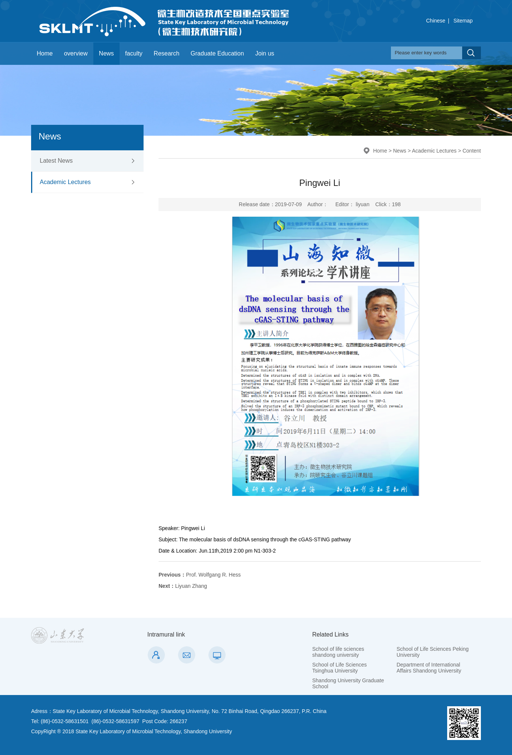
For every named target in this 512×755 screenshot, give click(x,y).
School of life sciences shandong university (338, 652)
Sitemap (463, 21)
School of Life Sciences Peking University (433, 652)
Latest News (56, 160)
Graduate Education (217, 53)
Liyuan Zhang (183, 586)
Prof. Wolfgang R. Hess (200, 575)
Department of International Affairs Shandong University (429, 668)
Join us (264, 53)
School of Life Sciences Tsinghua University (339, 668)
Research (166, 53)
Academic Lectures (65, 182)
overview (76, 53)
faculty (133, 53)
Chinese (435, 21)
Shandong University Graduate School (348, 683)
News (106, 53)
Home (45, 53)
